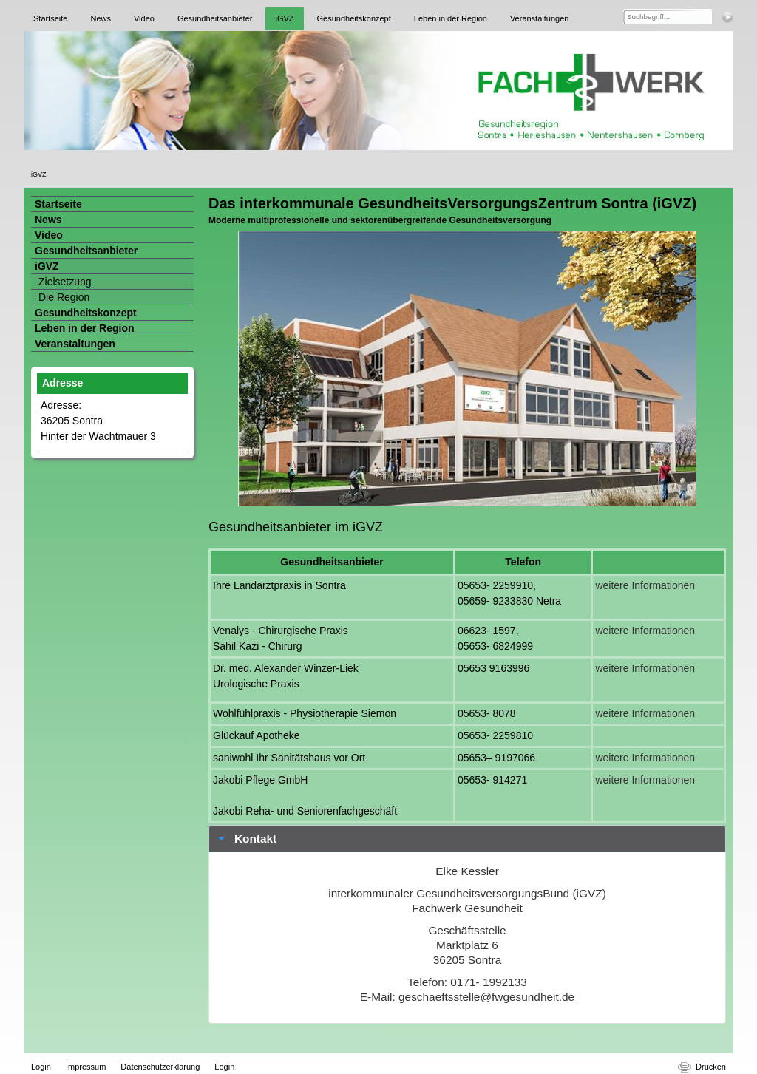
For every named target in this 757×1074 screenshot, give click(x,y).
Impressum (86, 1066)
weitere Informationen (645, 585)
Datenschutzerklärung (160, 1066)
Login (41, 1066)
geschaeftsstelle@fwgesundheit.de (486, 996)
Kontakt (255, 838)
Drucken (711, 1066)
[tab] (467, 838)
